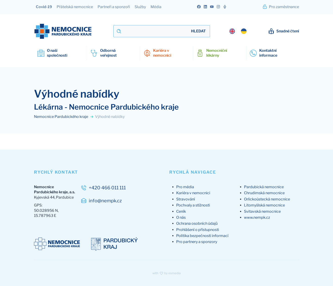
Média (156, 7)
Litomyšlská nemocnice (264, 205)
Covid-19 (44, 7)
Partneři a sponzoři (114, 7)
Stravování (185, 199)
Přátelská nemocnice (75, 7)
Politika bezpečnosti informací (202, 236)
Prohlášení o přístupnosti (197, 230)
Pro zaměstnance (280, 6)
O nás (181, 217)
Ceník (181, 211)
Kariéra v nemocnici (193, 193)
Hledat (198, 31)
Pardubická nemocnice (264, 187)
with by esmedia (166, 273)
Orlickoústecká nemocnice (267, 199)
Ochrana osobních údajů (197, 223)
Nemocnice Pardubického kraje (64, 116)
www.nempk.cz (257, 217)
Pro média (185, 187)
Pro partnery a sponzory (196, 242)
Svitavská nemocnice (262, 211)
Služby (140, 7)
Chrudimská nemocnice (264, 193)
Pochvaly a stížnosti (193, 205)
